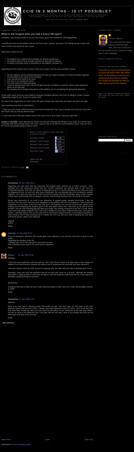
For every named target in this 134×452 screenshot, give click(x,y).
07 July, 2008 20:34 (24, 233)
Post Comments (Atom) (21, 444)
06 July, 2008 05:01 (26, 183)
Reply (10, 226)
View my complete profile (110, 59)
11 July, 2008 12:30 (26, 299)
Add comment (8, 323)
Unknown (12, 233)
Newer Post (6, 439)
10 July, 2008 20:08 (26, 255)
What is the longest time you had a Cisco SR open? (31, 34)
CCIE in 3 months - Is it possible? (67, 11)
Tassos (11, 255)
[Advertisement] (25, 410)
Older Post (89, 439)
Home (47, 439)
